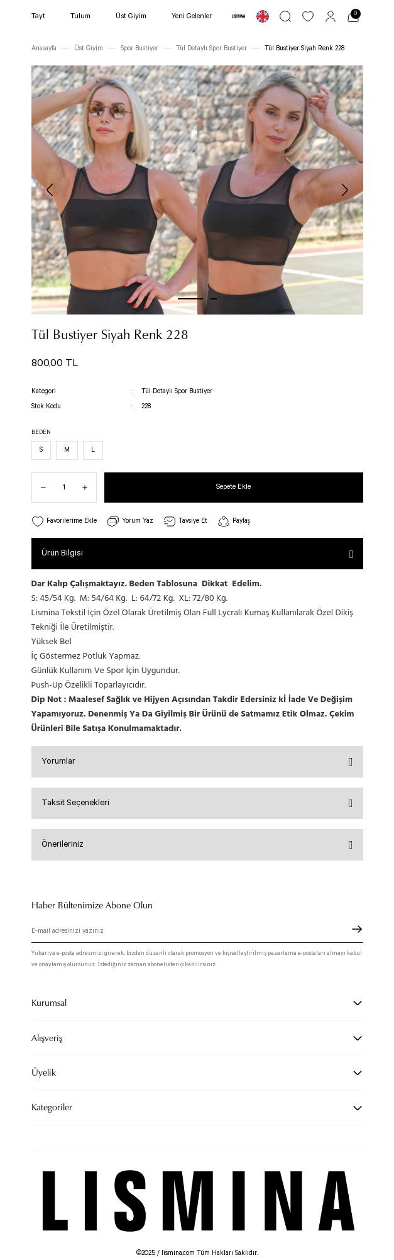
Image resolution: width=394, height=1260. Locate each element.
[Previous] (50, 190)
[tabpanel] (114, 190)
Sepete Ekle (233, 486)
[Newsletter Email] (197, 933)
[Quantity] (64, 487)
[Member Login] (330, 16)
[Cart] (353, 16)
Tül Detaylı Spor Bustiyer (176, 391)
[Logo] (238, 16)
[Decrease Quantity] (39, 487)
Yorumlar (58, 761)
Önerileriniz (62, 844)
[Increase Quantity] (89, 487)
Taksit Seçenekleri (75, 803)
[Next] (344, 190)
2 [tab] (214, 298)
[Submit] (357, 929)
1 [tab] (190, 298)
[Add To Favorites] (64, 521)
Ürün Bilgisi (62, 553)
